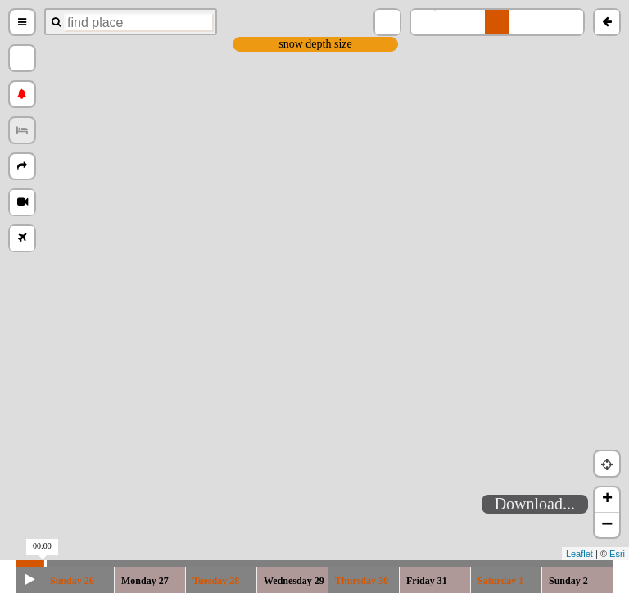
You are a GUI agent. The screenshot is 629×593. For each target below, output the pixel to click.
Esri (617, 554)
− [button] (607, 525)
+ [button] (607, 499)
